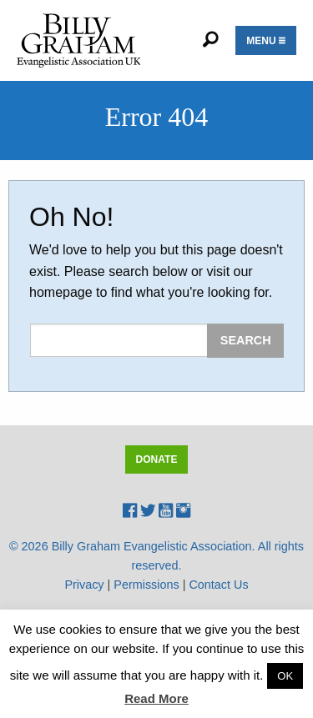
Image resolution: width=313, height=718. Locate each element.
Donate (157, 459)
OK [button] (285, 676)
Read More (156, 698)
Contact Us (218, 584)
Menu (265, 41)
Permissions (146, 584)
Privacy (83, 584)
